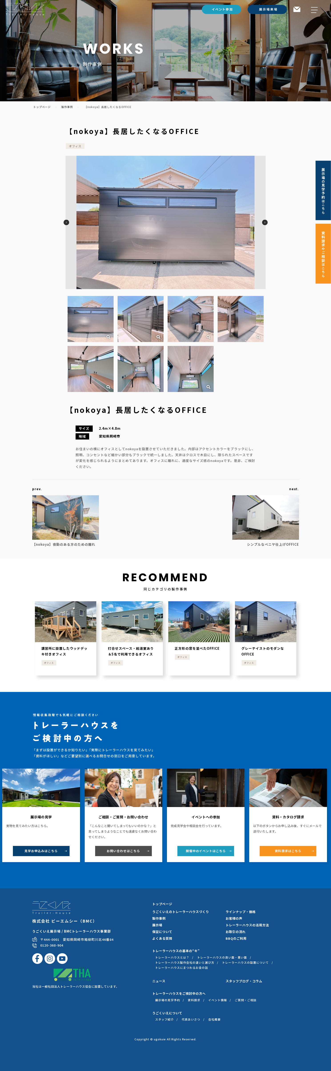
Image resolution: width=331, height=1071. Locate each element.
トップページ (42, 107)
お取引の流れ (236, 931)
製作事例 (67, 107)
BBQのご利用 (236, 938)
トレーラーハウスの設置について (245, 962)
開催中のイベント (206, 851)
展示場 (157, 925)
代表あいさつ (191, 1019)
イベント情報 (217, 1000)
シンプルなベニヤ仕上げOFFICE (271, 544)
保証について (162, 931)
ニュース (158, 981)
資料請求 (288, 851)
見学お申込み (41, 851)
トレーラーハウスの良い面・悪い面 (222, 957)
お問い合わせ (123, 851)
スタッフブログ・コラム (244, 981)
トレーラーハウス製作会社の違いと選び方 (184, 962)
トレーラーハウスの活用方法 (247, 925)
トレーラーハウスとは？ (172, 957)
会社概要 (214, 1019)
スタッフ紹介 (164, 1019)
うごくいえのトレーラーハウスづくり (180, 911)
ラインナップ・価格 (241, 911)
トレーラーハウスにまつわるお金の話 (181, 967)
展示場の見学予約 (167, 1000)
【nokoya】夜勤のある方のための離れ (63, 544)
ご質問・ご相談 (246, 1000)
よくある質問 (162, 938)
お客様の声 (234, 918)
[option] (166, 222)
